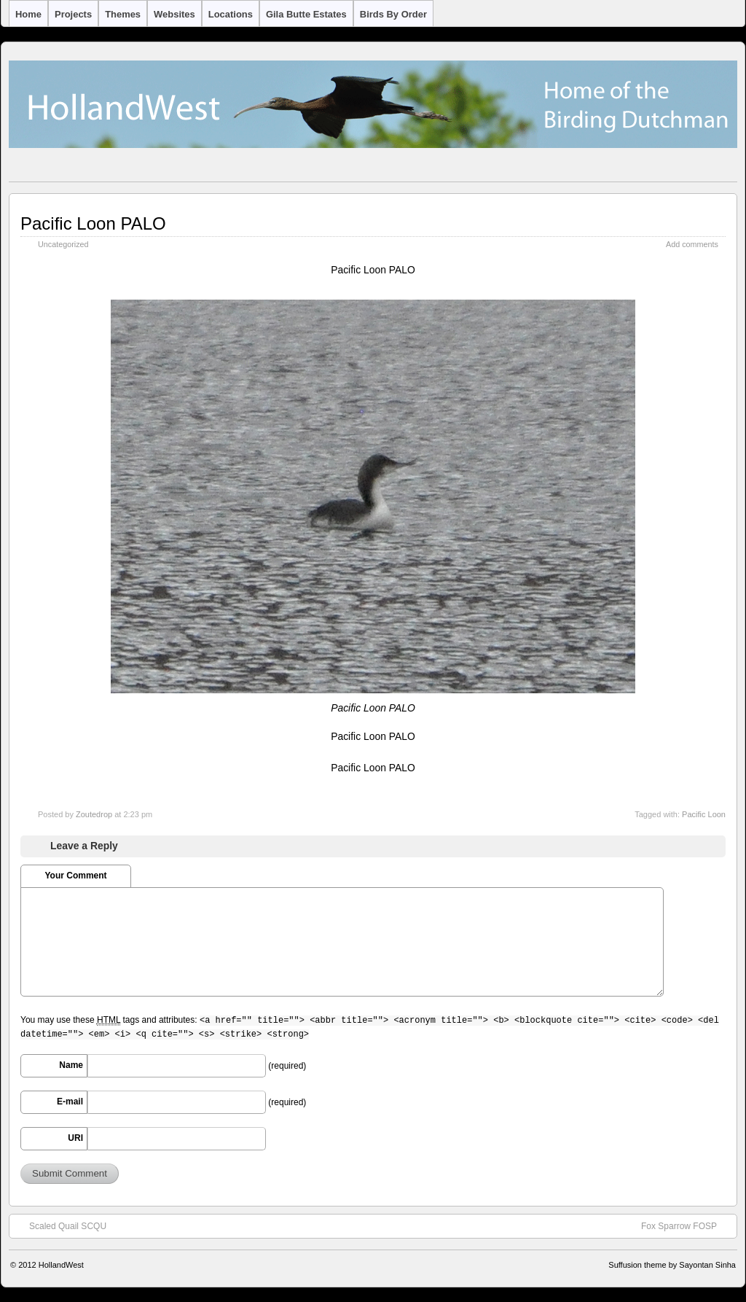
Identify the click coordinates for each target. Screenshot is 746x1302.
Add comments (692, 244)
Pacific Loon (704, 814)
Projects (73, 14)
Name (71, 1065)
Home (28, 14)
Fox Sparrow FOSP (686, 1225)
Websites (174, 14)
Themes (123, 14)
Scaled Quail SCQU (60, 1225)
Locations (230, 14)
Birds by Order (393, 14)
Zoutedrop (94, 814)
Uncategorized (63, 244)
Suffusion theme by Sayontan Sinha (672, 1264)
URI (75, 1138)
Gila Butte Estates (306, 14)
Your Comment (75, 875)
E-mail (70, 1101)
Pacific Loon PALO (93, 223)
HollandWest (61, 1264)
